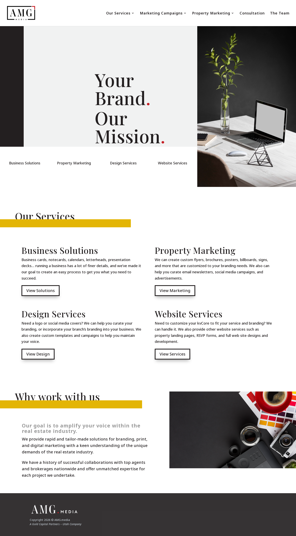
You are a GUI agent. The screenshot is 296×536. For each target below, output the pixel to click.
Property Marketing (211, 13)
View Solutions (40, 290)
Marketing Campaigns (161, 13)
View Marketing (175, 290)
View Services (172, 354)
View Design (38, 354)
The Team (280, 13)
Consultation (252, 13)
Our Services (118, 13)
